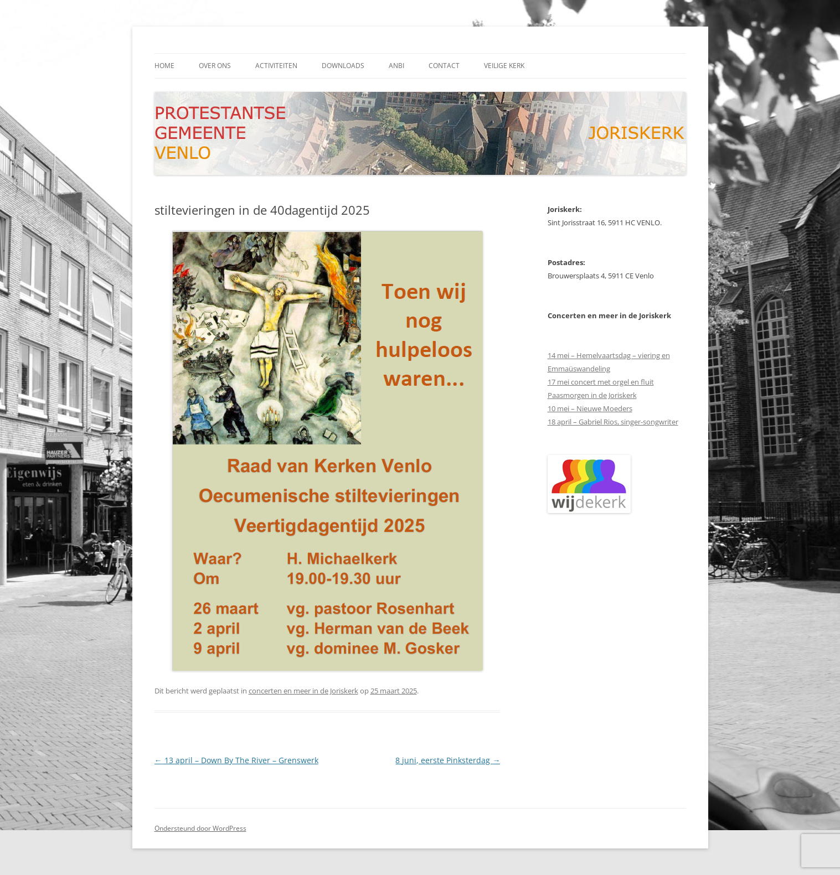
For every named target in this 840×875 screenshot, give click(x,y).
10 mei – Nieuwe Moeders (590, 408)
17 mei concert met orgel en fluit (601, 382)
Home (164, 65)
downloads (343, 65)
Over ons (215, 65)
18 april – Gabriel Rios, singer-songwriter (613, 422)
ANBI (396, 65)
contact (444, 65)
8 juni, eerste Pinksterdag (447, 760)
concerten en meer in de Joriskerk (303, 691)
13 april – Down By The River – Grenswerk (236, 760)
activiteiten (276, 65)
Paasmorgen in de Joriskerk (592, 395)
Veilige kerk (504, 65)
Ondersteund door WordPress (200, 828)
